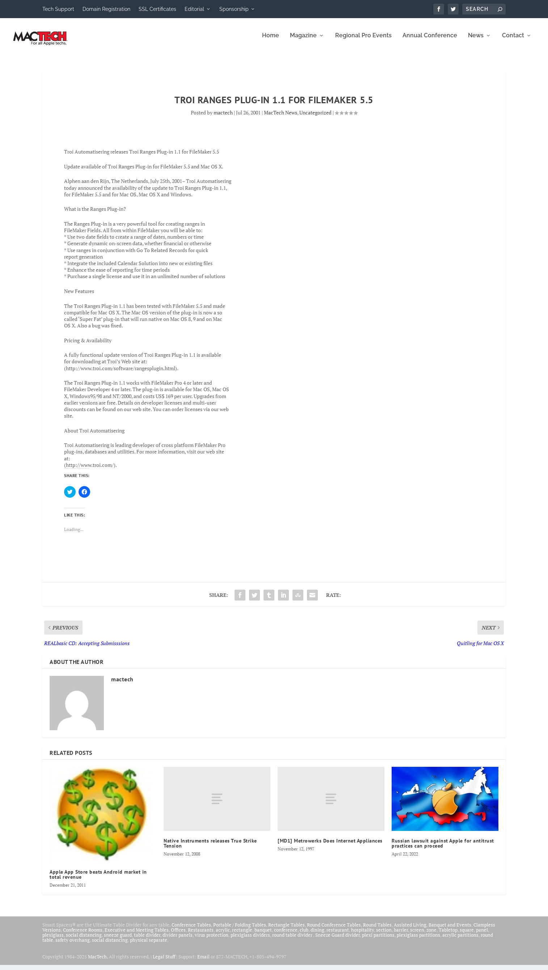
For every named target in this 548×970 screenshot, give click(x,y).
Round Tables (377, 930)
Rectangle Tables (286, 930)
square (467, 935)
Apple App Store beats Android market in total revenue (98, 879)
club (304, 935)
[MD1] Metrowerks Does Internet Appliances (330, 846)
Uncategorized (315, 117)
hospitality (362, 935)
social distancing (84, 940)
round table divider (292, 940)
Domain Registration (106, 9)
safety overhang (72, 945)
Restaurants (201, 935)
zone (431, 935)
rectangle (242, 935)
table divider (147, 940)
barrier (401, 935)
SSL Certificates (157, 9)
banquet (263, 935)
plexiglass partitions (418, 940)
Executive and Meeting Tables (137, 935)
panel (482, 935)
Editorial (194, 9)
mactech (223, 117)
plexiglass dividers (250, 940)
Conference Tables (191, 930)
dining (317, 935)
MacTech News (280, 117)
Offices (178, 935)
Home (270, 41)
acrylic (223, 935)
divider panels (178, 940)
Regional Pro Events (363, 41)
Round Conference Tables (334, 930)
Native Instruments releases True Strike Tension (210, 848)
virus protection (211, 940)
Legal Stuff (164, 961)
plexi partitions (378, 940)
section (384, 935)
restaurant (337, 935)
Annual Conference (429, 41)
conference (286, 935)
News (476, 41)
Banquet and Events (450, 930)
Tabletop (448, 935)
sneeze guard (118, 940)
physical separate (148, 945)
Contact (513, 41)
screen (417, 935)
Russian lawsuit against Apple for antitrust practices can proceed (443, 848)
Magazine (303, 41)
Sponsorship (234, 9)
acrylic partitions (460, 940)
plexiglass (53, 940)
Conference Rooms (82, 935)
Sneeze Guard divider (337, 940)
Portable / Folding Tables (239, 930)
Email (203, 961)
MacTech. (98, 961)
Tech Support (58, 9)
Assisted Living (410, 930)
